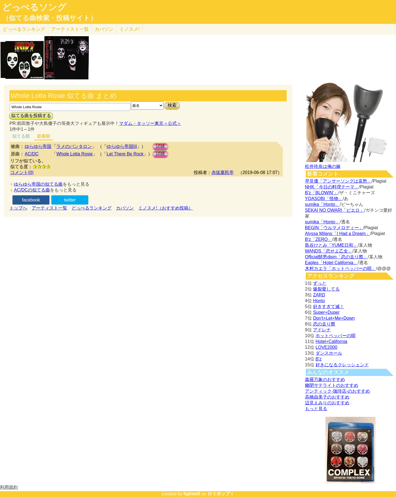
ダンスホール (329, 353)
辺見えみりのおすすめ (327, 402)
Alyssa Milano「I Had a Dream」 (337, 233)
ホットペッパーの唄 (335, 335)
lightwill (191, 493)
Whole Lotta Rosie (74, 154)
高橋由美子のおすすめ (327, 397)
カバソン (104, 29)
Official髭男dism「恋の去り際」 (336, 256)
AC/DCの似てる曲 (32, 190)
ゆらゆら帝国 (38, 146)
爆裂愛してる (326, 289)
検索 (172, 105)
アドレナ (322, 329)
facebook (31, 200)
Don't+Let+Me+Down (334, 318)
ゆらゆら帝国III (122, 146)
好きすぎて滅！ (328, 306)
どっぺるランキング (92, 208)
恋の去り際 (324, 324)
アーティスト (70, 29)
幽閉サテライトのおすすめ (331, 385)
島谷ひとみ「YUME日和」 (331, 245)
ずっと (319, 283)
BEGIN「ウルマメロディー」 (334, 227)
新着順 (43, 136)
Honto (319, 300)
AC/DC (32, 154)
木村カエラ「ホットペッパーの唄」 (340, 268)
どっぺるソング (34, 7)
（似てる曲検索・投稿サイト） (49, 18)
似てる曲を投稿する (31, 115)
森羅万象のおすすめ (325, 379)
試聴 (160, 146)
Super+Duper (326, 312)
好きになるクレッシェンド (342, 364)
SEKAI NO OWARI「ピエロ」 (334, 210)
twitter (70, 200)
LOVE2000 (326, 347)
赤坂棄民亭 (222, 172)
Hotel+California (331, 341)
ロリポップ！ (221, 493)
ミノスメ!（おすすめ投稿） (165, 208)
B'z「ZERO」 (318, 239)
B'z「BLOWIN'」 (321, 192)
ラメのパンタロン (74, 146)
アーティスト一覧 (49, 208)
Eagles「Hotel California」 (331, 262)
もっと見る (316, 408)
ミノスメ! (129, 29)
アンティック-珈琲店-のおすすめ (337, 391)
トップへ (18, 208)
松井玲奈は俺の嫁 (322, 166)
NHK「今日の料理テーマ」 (332, 187)
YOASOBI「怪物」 (324, 198)
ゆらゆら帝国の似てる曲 (38, 184)
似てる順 (21, 136)
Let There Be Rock (125, 154)
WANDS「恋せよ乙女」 (328, 251)
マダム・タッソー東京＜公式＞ (150, 123)
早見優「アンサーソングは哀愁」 (338, 181)
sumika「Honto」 (322, 204)
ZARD (319, 294)
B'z (319, 359)
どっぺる (24, 29)
